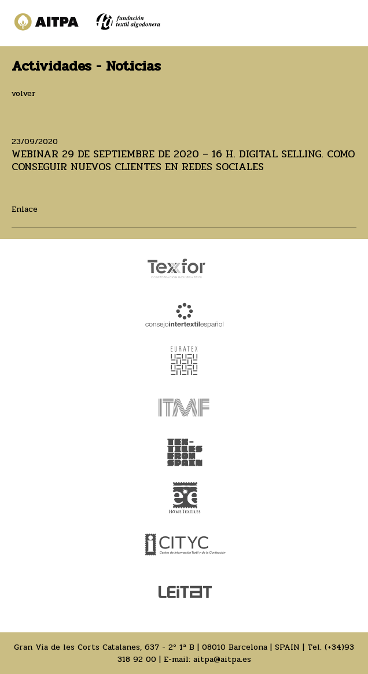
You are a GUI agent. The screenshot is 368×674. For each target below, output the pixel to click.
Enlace (25, 209)
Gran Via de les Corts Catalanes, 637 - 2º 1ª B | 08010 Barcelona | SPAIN (157, 647)
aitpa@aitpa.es (222, 659)
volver (24, 93)
